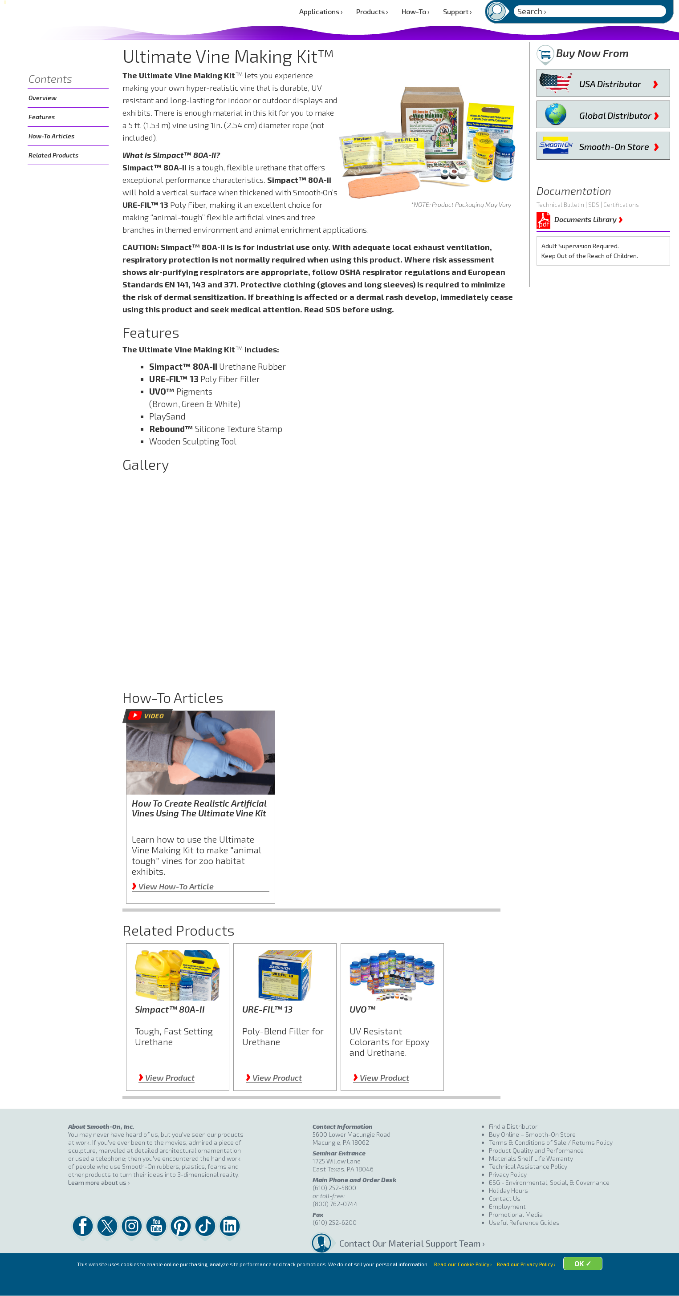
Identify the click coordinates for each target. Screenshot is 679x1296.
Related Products (53, 155)
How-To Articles (51, 136)
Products (372, 11)
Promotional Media (516, 1214)
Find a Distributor (513, 1126)
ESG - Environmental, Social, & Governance (549, 1182)
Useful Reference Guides (524, 1222)
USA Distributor (619, 82)
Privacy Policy (508, 1174)
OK (603, 1284)
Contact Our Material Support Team (409, 1243)
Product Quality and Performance (536, 1150)
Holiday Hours (508, 1190)
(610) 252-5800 (334, 1187)
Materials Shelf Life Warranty (531, 1158)
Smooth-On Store (619, 144)
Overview (42, 97)
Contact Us (504, 1198)
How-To (416, 11)
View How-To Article (173, 886)
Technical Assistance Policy (528, 1166)
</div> (319, 576)
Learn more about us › (99, 1182)
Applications (321, 11)
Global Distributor (619, 113)
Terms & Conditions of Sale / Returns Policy (551, 1142)
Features (41, 117)
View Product (166, 1077)
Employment (507, 1206)
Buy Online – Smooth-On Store (532, 1134)
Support (457, 11)
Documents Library (588, 218)
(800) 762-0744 (335, 1203)
